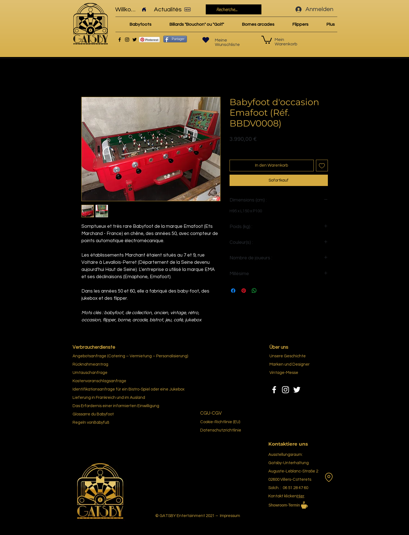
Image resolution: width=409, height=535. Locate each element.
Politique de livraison (248, 148)
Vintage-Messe (283, 373)
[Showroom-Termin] (299, 505)
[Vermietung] (329, 477)
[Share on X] (264, 290)
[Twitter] (134, 39)
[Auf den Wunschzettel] (322, 166)
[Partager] (175, 39)
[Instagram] (127, 39)
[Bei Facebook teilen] (233, 290)
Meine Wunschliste (227, 42)
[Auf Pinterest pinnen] (243, 290)
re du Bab (95, 414)
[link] (266, 39)
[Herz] (205, 40)
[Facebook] (119, 39)
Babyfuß (101, 422)
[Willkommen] (130, 9)
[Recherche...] (233, 9)
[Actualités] (174, 9)
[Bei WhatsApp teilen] (254, 290)
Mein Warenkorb (286, 41)
